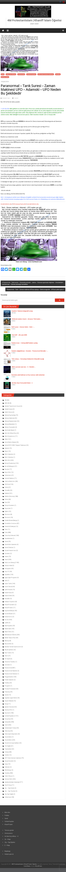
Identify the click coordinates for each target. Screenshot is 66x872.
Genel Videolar (9, 547)
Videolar (7, 767)
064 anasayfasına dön (19, 204)
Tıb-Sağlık (8, 746)
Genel (6, 541)
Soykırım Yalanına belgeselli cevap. (22, 311)
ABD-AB (7, 403)
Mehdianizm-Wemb (10, 634)
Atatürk (7, 448)
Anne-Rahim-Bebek (10, 442)
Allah (6, 439)
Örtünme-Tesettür (10, 662)
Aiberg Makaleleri (10, 424)
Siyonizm (7, 713)
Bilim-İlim (7, 460)
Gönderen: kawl (6, 98)
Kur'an (7, 619)
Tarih (6, 725)
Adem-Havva (8, 412)
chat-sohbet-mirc (10, 481)
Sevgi (6, 704)
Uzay (6, 764)
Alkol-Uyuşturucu (10, 436)
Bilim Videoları (9, 457)
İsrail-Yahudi (8, 586)
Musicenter (8, 643)
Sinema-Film (8, 710)
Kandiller (7, 598)
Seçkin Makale (9, 701)
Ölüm (6, 655)
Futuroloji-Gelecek (10, 535)
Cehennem (8, 475)
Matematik (8, 628)
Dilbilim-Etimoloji (9, 496)
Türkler (7, 755)
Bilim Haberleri (9, 454)
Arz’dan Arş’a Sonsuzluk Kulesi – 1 (22, 383)
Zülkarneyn (8, 797)
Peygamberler (9, 677)
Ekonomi (7, 514)
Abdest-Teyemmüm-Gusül (12, 406)
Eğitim (6, 511)
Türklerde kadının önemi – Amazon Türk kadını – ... (27, 319)
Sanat (6, 695)
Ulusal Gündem (9, 761)
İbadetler (7, 574)
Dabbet (7, 493)
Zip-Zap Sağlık (9, 794)
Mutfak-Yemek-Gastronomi (13, 646)
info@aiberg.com (45, 199)
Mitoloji (7, 640)
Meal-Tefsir (8, 631)
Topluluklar (8, 749)
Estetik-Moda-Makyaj (11, 520)
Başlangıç (7, 851)
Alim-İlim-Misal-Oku (10, 433)
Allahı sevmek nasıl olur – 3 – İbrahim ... (23, 367)
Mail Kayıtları (8, 625)
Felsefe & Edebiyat (10, 526)
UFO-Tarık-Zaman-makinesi (45, 74)
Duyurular (7, 508)
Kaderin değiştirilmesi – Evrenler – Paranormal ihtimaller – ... (30, 351)
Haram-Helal (8, 565)
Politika (7, 683)
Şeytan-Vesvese (9, 707)
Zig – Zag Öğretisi (10, 842)
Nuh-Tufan (8, 652)
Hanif (6, 559)
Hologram (8, 568)
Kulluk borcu (8, 616)
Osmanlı (7, 665)
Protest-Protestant (10, 689)
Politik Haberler (9, 680)
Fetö (6, 529)
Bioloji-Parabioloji (10, 463)
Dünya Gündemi (9, 505)
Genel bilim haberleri (10, 544)
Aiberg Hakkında (9, 418)
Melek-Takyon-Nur (10, 637)
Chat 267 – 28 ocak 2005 (19, 335)
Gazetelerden (8, 538)
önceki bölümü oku (6, 204)
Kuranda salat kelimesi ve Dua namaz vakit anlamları (28, 375)
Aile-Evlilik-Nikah (9, 430)
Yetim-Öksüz (8, 776)
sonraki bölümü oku (33, 204)
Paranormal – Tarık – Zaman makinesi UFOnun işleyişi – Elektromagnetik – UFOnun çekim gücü (35, 289)
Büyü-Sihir (8, 472)
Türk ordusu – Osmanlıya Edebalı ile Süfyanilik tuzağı (28, 359)
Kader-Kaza (8, 592)
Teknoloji (7, 731)
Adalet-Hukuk (9, 409)
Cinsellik (7, 490)
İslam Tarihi (8, 583)
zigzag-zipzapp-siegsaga (12, 782)
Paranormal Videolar (11, 674)
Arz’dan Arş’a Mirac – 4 (11, 836)
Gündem (7, 553)
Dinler (6, 499)
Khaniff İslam (9, 607)
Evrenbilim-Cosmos (10, 523)
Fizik (2, 74)
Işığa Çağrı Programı (11, 577)
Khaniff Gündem (9, 604)
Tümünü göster (9, 830)
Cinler (6, 487)
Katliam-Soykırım (10, 601)
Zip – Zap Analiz (9, 788)
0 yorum (15, 98)
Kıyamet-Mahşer (9, 610)
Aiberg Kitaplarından (11, 421)
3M (6, 400)
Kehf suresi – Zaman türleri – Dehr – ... (23, 327)
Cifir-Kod (7, 484)
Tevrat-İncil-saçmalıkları (12, 743)
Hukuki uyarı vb (9, 854)
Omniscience (8, 833)
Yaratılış (58, 74)
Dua (6, 502)
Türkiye (7, 752)
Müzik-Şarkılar (9, 649)
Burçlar (7, 469)
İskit (6, 580)
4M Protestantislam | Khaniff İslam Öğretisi (34, 20)
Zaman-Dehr (4, 77)
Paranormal (21, 74)
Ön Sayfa (7, 658)
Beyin (6, 451)
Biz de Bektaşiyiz (9, 466)
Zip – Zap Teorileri (10, 791)
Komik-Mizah (9, 613)
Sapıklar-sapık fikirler (11, 698)
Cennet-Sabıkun (9, 478)
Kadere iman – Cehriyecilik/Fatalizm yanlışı (25, 343)
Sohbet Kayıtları (31, 74)
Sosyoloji (7, 719)
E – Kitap (7, 845)
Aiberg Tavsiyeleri (10, 427)
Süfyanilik (7, 722)
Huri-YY (7, 571)
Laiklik (6, 622)
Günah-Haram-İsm (10, 550)
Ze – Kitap (8, 839)
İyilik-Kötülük (8, 589)
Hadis (6, 556)
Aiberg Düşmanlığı (10, 415)
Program (7, 686)
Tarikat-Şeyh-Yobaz (10, 728)
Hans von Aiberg (11, 74)
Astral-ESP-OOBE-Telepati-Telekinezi (15, 445)
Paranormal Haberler (11, 671)
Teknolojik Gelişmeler (11, 734)
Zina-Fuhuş (8, 785)
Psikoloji (7, 692)
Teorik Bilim (8, 737)
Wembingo (8, 770)
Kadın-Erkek (8, 595)
